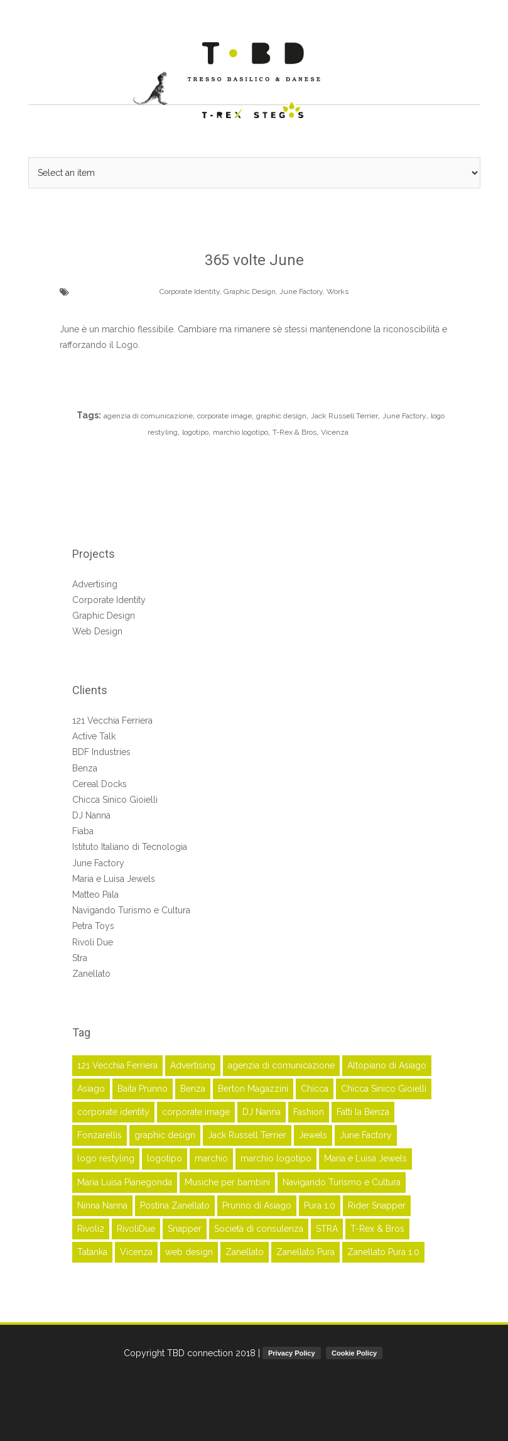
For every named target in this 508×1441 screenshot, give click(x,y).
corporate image (224, 415)
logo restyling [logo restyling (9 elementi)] (105, 1158)
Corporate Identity (189, 291)
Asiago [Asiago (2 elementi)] (91, 1089)
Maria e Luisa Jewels (113, 879)
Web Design (97, 631)
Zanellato (91, 974)
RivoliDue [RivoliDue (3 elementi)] (136, 1229)
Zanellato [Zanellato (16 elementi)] (244, 1252)
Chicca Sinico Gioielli (115, 800)
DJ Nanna (91, 815)
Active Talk (94, 736)
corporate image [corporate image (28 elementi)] (196, 1112)
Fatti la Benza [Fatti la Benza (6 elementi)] (363, 1112)
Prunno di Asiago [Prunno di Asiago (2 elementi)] (256, 1205)
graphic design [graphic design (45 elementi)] (164, 1135)
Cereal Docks (99, 784)
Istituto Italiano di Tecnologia (129, 847)
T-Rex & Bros (294, 432)
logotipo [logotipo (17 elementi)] (164, 1158)
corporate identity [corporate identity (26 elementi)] (113, 1112)
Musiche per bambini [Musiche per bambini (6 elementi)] (227, 1182)
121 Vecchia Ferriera (112, 720)
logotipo (195, 432)
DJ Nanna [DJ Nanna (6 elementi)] (261, 1112)
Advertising (94, 584)
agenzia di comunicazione (148, 415)
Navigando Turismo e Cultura (131, 910)
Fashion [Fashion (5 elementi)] (308, 1112)
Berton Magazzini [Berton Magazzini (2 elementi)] (253, 1089)
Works (338, 291)
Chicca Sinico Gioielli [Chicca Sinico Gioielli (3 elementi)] (383, 1089)
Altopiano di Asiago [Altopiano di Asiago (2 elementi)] (386, 1065)
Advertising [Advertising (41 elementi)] (192, 1065)
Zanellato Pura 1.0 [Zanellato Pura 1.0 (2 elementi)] (383, 1252)
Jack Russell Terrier (344, 415)
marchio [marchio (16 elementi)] (211, 1158)
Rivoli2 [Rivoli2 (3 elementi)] (90, 1229)
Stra (79, 958)
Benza (84, 768)
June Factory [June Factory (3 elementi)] (366, 1135)
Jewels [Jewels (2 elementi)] (313, 1135)
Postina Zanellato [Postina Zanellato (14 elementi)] (175, 1205)
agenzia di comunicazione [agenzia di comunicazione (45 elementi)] (281, 1065)
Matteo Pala (95, 894)
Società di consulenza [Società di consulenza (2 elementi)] (258, 1229)
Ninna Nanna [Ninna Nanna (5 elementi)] (102, 1205)
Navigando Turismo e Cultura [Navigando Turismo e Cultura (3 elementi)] (342, 1182)
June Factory (301, 291)
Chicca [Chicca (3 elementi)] (314, 1089)
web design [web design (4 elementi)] (189, 1252)
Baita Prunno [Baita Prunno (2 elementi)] (142, 1089)
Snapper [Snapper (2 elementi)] (185, 1229)
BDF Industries (101, 752)
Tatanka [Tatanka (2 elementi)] (92, 1252)
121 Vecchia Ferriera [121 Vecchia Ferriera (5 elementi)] (117, 1065)
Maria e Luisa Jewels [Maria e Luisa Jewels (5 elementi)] (365, 1158)
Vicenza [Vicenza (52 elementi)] (136, 1252)
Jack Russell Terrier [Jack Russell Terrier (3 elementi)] (247, 1135)
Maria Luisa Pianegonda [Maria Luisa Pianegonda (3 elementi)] (124, 1182)
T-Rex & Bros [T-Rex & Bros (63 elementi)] (377, 1229)
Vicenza (335, 432)
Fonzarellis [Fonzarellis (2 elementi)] (99, 1135)
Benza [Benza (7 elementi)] (192, 1089)
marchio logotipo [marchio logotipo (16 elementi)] (275, 1158)
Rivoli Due (92, 942)
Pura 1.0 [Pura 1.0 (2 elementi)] (319, 1205)
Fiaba (83, 831)
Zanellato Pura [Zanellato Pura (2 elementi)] (305, 1252)
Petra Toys (93, 926)
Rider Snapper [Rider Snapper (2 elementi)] (377, 1205)
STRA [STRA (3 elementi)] (327, 1229)
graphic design (281, 415)
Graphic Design (250, 291)
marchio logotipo (240, 432)
